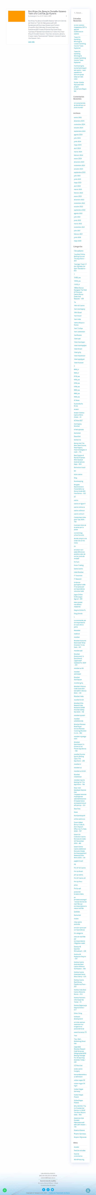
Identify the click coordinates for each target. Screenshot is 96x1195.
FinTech (76, 562)
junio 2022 (77, 220)
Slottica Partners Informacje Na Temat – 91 (79, 1000)
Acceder (76, 1147)
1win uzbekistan (79, 332)
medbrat (77, 634)
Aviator (76, 409)
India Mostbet (78, 572)
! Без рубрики (78, 251)
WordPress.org (79, 1160)
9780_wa (77, 387)
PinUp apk (77, 888)
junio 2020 (77, 237)
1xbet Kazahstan (79, 356)
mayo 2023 (77, 183)
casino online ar (79, 510)
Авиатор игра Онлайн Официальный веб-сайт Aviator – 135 (80, 1122)
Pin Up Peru (78, 882)
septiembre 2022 (79, 210)
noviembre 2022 (79, 203)
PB (75, 864)
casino (76, 500)
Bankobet (77, 433)
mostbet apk (78, 651)
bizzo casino (78, 474)
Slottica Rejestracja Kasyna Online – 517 (80, 1007)
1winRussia (78, 335)
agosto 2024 (78, 135)
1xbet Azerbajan (79, 342)
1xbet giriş (77, 352)
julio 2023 (77, 176)
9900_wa (77, 397)
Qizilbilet (77, 912)
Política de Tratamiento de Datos (59, 1193)
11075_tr (77, 284)
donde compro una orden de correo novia (80, 541)
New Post (77, 809)
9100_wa (77, 376)
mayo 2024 (77, 145)
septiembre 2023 (79, 172)
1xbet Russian (78, 363)
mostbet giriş (78, 683)
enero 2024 (78, 159)
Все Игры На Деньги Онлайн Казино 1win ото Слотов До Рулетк (47, 12)
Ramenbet (77, 915)
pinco (76, 885)
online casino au (79, 819)
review (76, 919)
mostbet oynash (79, 715)
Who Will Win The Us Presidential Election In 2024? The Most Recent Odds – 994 (80, 1110)
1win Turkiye (78, 328)
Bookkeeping (78, 481)
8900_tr (76, 369)
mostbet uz (78, 768)
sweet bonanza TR (80, 1032)
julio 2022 (77, 217)
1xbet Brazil (78, 349)
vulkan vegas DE (79, 1080)
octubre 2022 (78, 207)
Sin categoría (78, 933)
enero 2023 (78, 196)
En (75, 546)
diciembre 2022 (79, 200)
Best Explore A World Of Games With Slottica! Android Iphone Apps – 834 (79, 459)
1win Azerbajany (79, 309)
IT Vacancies (78, 576)
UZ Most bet (78, 1065)
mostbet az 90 (79, 668)
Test (75, 1036)
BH (75, 471)
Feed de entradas (80, 1150)
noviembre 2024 (79, 124)
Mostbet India (78, 696)
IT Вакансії (77, 579)
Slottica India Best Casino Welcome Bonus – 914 (80, 992)
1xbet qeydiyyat (79, 359)
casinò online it (79, 514)
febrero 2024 (78, 155)
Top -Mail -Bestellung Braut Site (80, 1041)
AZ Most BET (78, 420)
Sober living (78, 1013)
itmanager (33, 16)
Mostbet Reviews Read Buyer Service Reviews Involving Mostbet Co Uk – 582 (80, 728)
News (76, 812)
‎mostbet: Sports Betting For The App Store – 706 (79, 782)
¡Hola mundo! (78, 107)
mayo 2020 (77, 241)
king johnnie (78, 614)
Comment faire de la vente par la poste (80, 527)
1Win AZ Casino (79, 306)
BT (75, 497)
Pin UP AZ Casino (80, 868)
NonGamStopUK (79, 816)
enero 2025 (78, 117)
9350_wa (77, 380)
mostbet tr (77, 764)
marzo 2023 (78, 189)
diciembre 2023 (79, 162)
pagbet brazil (78, 861)
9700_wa (77, 383)
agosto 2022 (78, 213)
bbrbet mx (77, 440)
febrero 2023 (78, 193)
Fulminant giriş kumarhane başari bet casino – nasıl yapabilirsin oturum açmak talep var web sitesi (80, 72)
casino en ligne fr (80, 504)
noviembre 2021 (79, 227)
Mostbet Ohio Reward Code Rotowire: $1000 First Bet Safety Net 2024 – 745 (79, 707)
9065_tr (76, 373)
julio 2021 (77, 231)
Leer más (31, 42)
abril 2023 (77, 186)
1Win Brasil (78, 312)
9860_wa (77, 393)
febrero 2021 (78, 234)
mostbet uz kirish (80, 771)
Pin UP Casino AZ (80, 878)
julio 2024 (77, 138)
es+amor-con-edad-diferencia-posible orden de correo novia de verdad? (79, 554)
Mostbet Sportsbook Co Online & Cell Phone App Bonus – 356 (80, 746)
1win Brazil (77, 316)
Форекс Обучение (80, 1137)
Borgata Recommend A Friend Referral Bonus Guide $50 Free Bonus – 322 (80, 489)
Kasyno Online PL (80, 610)
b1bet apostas (79, 430)
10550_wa (77, 281)
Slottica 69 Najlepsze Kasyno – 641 (80, 956)
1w (39, 16)
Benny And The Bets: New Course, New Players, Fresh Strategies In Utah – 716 (80, 447)
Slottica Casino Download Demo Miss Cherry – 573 (80, 974)
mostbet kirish (79, 700)
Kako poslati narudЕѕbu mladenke (78, 604)
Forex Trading (79, 565)
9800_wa (77, 390)
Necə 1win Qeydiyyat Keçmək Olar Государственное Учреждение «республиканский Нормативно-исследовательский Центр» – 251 (80, 796)
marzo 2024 (78, 152)
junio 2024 (77, 141)
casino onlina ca (79, 507)
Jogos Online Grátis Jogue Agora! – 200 (78, 597)
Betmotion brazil (79, 467)
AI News (76, 400)
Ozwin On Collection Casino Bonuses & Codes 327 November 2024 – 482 (80, 839)
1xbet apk (77, 339)
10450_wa (77, 278)
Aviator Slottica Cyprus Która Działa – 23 (79, 415)
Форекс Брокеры (80, 1134)
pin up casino (78, 875)
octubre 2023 (78, 169)
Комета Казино (79, 1130)
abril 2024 (77, 148)
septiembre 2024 (79, 131)
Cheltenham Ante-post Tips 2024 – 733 (80, 519)
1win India (77, 319)
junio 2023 (77, 179)
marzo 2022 (78, 224)
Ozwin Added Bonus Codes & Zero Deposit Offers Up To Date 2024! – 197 (80, 826)
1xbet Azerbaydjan (80, 345)
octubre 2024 (78, 128)
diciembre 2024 (79, 121)
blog (75, 478)
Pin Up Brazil (78, 871)
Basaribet (77, 436)
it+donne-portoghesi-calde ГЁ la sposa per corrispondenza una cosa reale (80, 586)
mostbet (77, 637)
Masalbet (77, 630)
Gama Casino (78, 569)
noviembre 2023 (79, 165)
